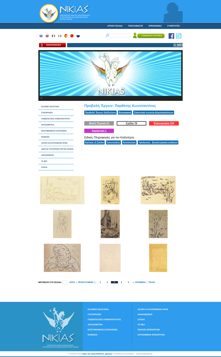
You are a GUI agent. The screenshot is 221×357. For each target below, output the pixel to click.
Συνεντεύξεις (113, 142)
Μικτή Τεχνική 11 (99, 123)
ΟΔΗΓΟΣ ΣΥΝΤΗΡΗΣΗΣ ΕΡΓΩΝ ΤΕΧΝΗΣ (57, 149)
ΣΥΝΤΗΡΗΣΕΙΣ (47, 113)
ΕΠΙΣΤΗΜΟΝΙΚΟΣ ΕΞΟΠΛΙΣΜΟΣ (54, 131)
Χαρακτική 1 (99, 130)
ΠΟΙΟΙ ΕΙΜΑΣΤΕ (135, 26)
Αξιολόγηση (129, 142)
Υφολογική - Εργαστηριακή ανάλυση (158, 142)
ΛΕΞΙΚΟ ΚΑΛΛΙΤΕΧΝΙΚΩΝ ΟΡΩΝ (54, 143)
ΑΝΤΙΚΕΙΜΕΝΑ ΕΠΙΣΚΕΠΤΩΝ (151, 335)
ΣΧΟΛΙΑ (44, 167)
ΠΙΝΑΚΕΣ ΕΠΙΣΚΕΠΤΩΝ (149, 330)
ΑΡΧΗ (72, 282)
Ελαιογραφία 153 (164, 123)
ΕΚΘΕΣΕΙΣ (45, 137)
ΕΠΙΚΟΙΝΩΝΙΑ (155, 26)
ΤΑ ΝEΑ (44, 161)
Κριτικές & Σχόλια (94, 142)
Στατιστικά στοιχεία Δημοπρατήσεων (153, 112)
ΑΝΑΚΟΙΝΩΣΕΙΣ (47, 155)
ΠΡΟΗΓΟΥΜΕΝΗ (85, 282)
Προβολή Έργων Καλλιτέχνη (100, 112)
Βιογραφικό (125, 112)
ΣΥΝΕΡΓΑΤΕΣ (173, 26)
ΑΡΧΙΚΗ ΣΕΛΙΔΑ (115, 26)
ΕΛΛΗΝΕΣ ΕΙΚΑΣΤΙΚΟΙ (50, 107)
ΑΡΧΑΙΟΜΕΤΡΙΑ (47, 125)
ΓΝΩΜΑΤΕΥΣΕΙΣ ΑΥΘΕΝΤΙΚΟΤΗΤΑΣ (55, 119)
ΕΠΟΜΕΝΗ (140, 282)
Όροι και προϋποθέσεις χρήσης (97, 354)
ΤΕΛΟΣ (152, 282)
